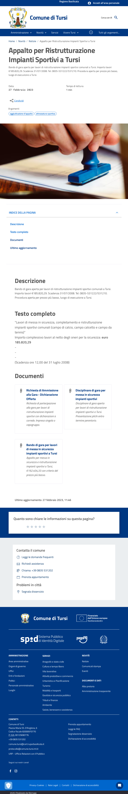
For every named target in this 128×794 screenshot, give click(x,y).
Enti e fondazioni (17, 676)
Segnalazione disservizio (80, 734)
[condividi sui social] (16, 100)
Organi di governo (17, 666)
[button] (103, 3)
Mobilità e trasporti (51, 690)
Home (12, 41)
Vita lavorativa (49, 671)
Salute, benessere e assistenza (57, 709)
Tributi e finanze (50, 700)
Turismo (46, 686)
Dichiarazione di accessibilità (82, 738)
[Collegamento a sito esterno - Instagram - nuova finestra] (16, 771)
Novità (21, 41)
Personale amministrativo (21, 685)
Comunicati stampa (91, 666)
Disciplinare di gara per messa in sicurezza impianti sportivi (90, 394)
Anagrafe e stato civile (53, 661)
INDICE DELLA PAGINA (22, 213)
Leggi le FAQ (74, 729)
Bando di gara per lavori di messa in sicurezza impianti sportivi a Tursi (41, 449)
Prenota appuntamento (79, 724)
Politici (12, 680)
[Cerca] (116, 17)
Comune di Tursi (48, 17)
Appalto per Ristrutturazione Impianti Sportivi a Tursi (67, 41)
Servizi (46, 656)
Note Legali (53, 785)
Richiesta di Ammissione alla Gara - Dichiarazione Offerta (42, 394)
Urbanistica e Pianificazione (55, 681)
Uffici (11, 671)
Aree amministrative (18, 661)
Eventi (85, 671)
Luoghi (12, 690)
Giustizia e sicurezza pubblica (56, 695)
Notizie (32, 41)
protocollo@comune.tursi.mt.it (23, 749)
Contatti (13, 719)
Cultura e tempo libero (53, 666)
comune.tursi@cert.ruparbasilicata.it (26, 744)
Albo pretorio (88, 686)
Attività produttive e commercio (57, 676)
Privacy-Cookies (37, 785)
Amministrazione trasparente (96, 691)
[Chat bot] (119, 785)
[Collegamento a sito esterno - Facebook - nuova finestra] (10, 771)
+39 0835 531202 (17, 739)
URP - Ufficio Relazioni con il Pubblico (27, 753)
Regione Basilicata (69, 1)
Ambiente (47, 705)
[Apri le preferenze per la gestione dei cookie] (8, 785)
